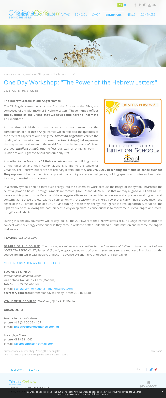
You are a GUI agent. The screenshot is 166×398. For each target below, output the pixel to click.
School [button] (81, 14)
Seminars (113, 15)
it (125, 5)
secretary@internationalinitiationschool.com (43, 288)
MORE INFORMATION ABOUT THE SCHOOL (32, 263)
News (131, 14)
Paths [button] (65, 14)
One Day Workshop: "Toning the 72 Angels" (37, 351)
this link (111, 391)
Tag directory (16, 369)
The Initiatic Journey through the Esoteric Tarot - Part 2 (39, 354)
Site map (34, 369)
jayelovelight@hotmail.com (34, 343)
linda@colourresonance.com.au (36, 326)
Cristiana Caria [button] (30, 14)
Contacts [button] (147, 14)
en (120, 5)
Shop (96, 14)
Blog (51, 14)
